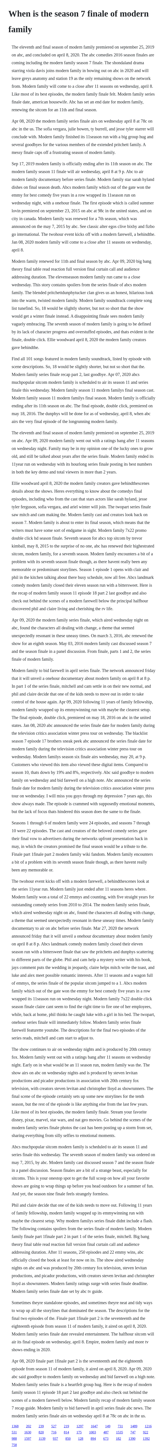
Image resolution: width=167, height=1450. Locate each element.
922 (145, 1432)
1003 (92, 1432)
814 (66, 1432)
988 (14, 1438)
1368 (15, 1426)
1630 (27, 1432)
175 (79, 1432)
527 (53, 1426)
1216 (148, 1426)
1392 (146, 1438)
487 (106, 1432)
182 (118, 1438)
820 (41, 1432)
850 (68, 1438)
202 (28, 1426)
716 (53, 1432)
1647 (94, 1426)
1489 (133, 1426)
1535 (119, 1432)
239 (41, 1426)
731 (120, 1426)
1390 (132, 1438)
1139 (41, 1438)
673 (106, 1438)
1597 (27, 1438)
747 (132, 1432)
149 (107, 1426)
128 (80, 1438)
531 (14, 1432)
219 (66, 1426)
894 (93, 1438)
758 (14, 1445)
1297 (79, 1426)
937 (55, 1438)
